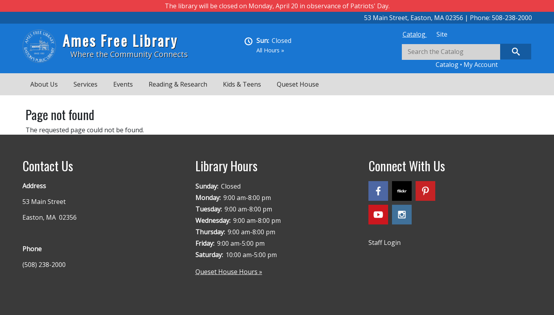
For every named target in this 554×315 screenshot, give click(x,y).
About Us (44, 84)
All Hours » (270, 50)
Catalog (415, 34)
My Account (481, 64)
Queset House (298, 84)
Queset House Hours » (228, 271)
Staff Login (384, 242)
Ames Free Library (120, 40)
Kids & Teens (242, 84)
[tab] (415, 34)
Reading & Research (178, 84)
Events (123, 84)
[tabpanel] (467, 56)
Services (86, 84)
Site (441, 34)
